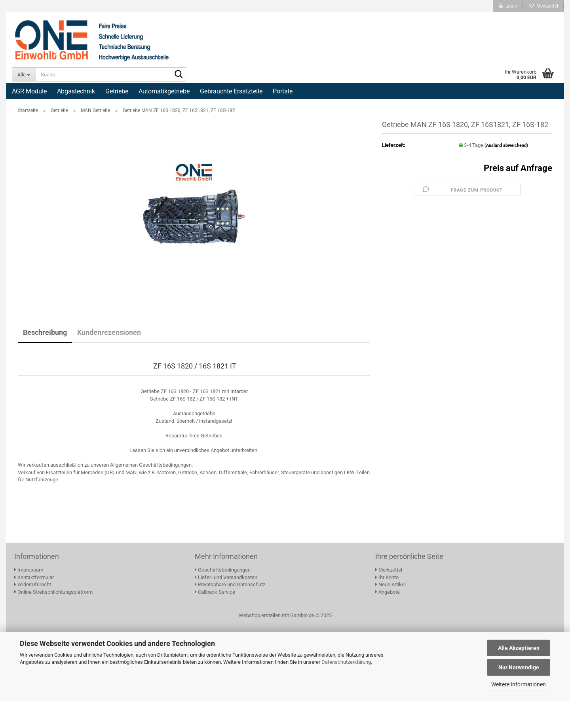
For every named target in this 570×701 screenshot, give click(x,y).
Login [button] (508, 6)
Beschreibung (45, 332)
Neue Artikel (390, 584)
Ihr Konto (387, 577)
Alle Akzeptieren (519, 648)
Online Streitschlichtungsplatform (53, 592)
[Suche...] (24, 74)
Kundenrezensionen (109, 332)
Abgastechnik (76, 91)
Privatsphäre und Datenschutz (230, 584)
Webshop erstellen (260, 615)
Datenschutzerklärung (346, 662)
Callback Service (215, 592)
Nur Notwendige (518, 667)
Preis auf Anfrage (518, 168)
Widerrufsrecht (32, 584)
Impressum (28, 570)
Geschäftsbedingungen (223, 570)
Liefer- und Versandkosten (226, 577)
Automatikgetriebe (164, 91)
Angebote (387, 592)
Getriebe (116, 91)
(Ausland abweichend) (506, 145)
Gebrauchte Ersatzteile (231, 91)
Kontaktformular (34, 577)
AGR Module (29, 91)
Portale (283, 91)
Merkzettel (543, 6)
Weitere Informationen (518, 684)
